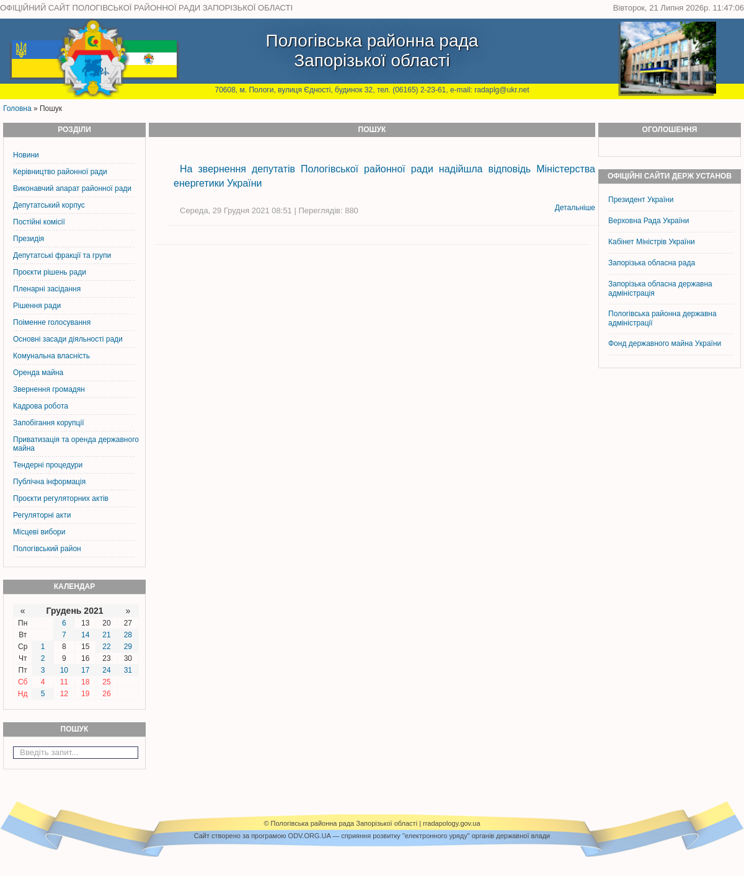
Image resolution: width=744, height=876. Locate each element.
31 (128, 670)
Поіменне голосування (52, 322)
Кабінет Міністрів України (651, 241)
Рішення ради (37, 305)
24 (106, 670)
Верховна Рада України (648, 220)
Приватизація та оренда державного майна (76, 444)
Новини (26, 155)
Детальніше (575, 207)
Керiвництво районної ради (60, 171)
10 (64, 670)
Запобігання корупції (48, 422)
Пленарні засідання (47, 289)
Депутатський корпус (49, 205)
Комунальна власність (51, 356)
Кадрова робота (40, 406)
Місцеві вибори (39, 532)
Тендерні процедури (47, 465)
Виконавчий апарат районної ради (72, 188)
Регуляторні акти (42, 515)
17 (85, 670)
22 (106, 646)
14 (85, 634)
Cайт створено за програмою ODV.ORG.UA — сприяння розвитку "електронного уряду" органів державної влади (372, 835)
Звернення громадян (49, 389)
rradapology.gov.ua (451, 823)
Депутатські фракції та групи (62, 255)
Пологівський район (47, 548)
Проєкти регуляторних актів (60, 498)
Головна (17, 108)
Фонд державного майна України (666, 343)
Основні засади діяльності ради (68, 339)
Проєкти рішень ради (49, 272)
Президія (28, 238)
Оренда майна (38, 372)
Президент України (640, 199)
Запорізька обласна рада (651, 263)
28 (128, 634)
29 (128, 646)
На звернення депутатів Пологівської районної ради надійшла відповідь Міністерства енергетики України (384, 176)
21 (106, 634)
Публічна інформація (49, 481)
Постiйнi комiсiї (39, 222)
